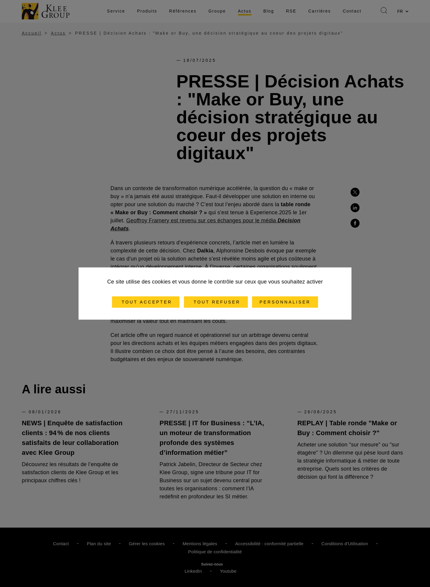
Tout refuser (215, 302)
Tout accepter (145, 302)
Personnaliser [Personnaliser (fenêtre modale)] (285, 302)
